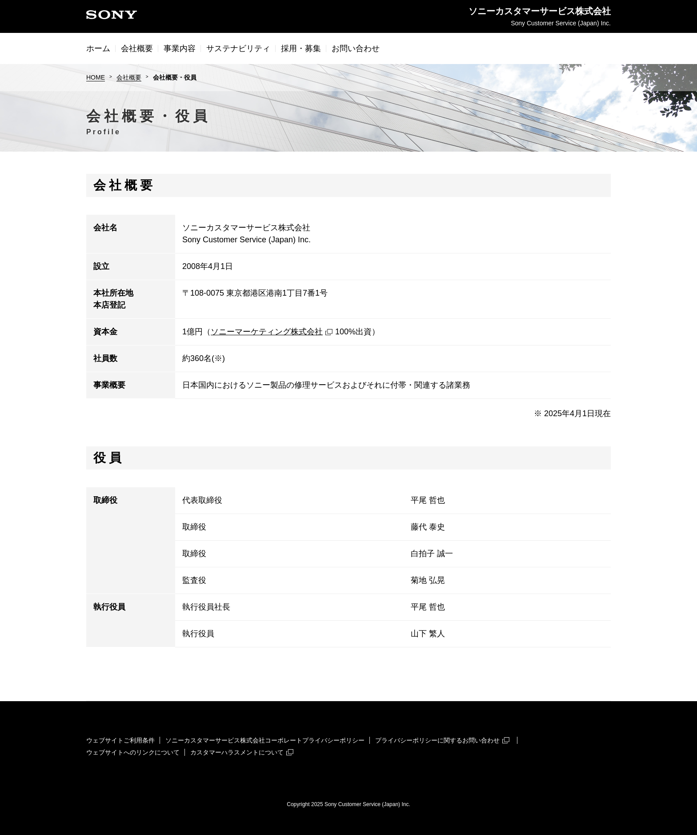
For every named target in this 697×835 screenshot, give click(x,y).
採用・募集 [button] (301, 48)
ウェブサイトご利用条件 (120, 740)
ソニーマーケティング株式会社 (271, 331)
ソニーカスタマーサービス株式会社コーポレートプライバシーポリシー (265, 740)
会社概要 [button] (137, 48)
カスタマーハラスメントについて (241, 752)
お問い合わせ (356, 48)
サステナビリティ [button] (238, 48)
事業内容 (180, 48)
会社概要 (128, 77)
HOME (95, 77)
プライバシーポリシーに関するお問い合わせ (442, 740)
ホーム (98, 48)
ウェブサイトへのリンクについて (133, 752)
